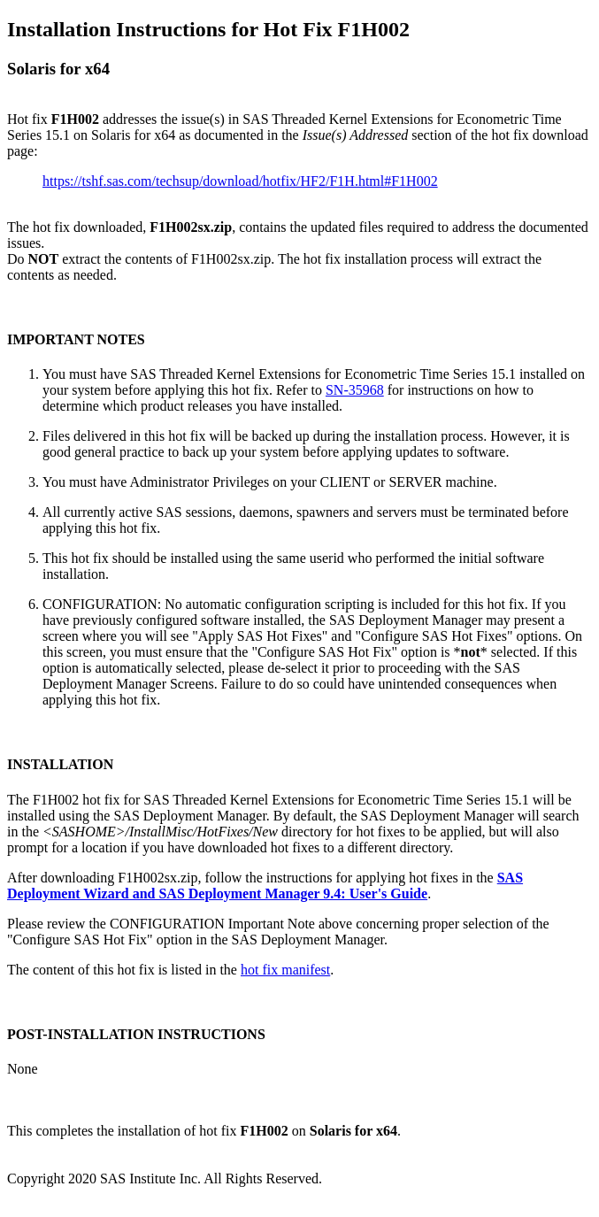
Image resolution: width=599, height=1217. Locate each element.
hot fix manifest (285, 969)
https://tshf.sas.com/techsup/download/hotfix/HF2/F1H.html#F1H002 (240, 181)
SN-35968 (355, 389)
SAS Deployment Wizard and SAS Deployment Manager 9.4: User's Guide (265, 885)
